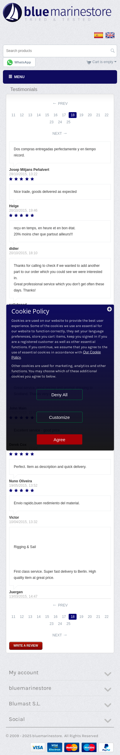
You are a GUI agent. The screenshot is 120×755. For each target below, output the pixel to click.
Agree (59, 439)
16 (55, 115)
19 (81, 115)
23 (51, 122)
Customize (59, 417)
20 (90, 115)
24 (60, 122)
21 (98, 115)
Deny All (59, 394)
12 (22, 115)
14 (38, 115)
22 (107, 115)
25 (68, 122)
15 (47, 115)
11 (13, 115)
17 (64, 115)
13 (30, 115)
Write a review (25, 645)
